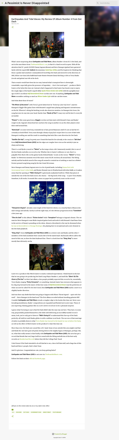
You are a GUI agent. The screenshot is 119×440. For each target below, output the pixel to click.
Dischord (18, 412)
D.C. (13, 412)
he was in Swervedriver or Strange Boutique (26, 226)
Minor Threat (47, 412)
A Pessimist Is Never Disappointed (27, 3)
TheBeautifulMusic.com (39, 64)
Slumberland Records (27, 339)
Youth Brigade (57, 412)
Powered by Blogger (59, 434)
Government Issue (36, 412)
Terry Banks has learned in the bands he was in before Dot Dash (58, 321)
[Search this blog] (108, 3)
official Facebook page (37, 358)
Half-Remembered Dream (35, 93)
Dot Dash (26, 412)
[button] (12, 27)
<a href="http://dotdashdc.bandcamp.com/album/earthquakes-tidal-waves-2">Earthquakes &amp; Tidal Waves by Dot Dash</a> (26, 381)
